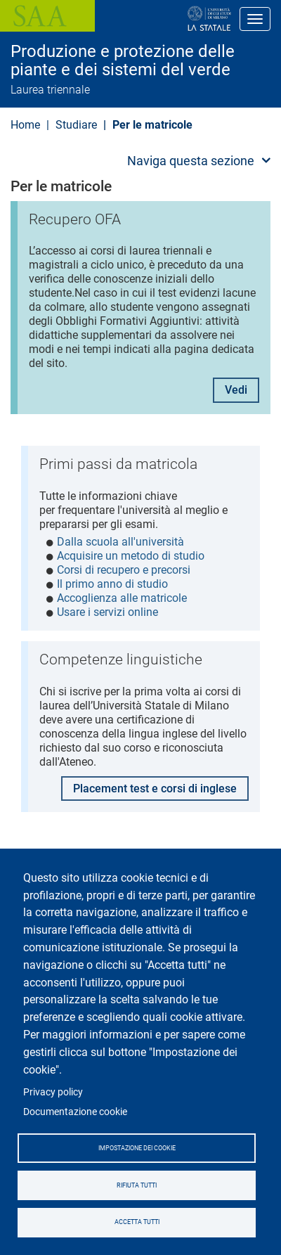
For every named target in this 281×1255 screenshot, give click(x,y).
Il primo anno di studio (112, 584)
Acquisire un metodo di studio (130, 555)
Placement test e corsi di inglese (155, 788)
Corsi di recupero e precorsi (123, 570)
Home (25, 124)
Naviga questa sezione (190, 160)
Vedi (236, 390)
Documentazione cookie (75, 1111)
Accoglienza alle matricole (122, 598)
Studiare (76, 124)
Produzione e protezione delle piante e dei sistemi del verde (123, 60)
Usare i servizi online (107, 612)
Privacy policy (53, 1092)
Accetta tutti (137, 1221)
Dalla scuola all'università (120, 541)
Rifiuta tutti (137, 1185)
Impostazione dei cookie (137, 1148)
